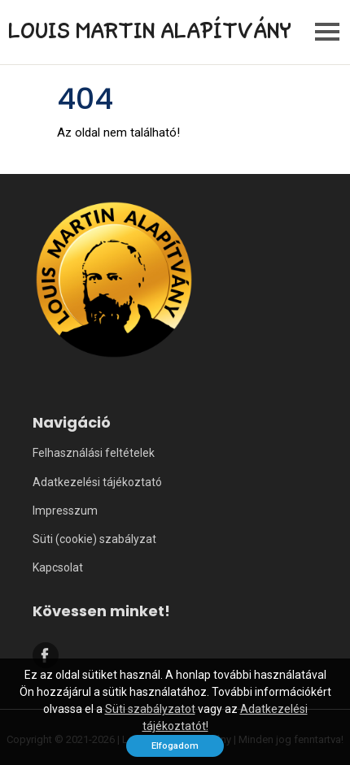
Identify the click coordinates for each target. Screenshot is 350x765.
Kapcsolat (58, 567)
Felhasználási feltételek (94, 452)
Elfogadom (175, 746)
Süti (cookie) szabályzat (94, 538)
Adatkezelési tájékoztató (97, 482)
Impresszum (65, 510)
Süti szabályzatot (150, 708)
